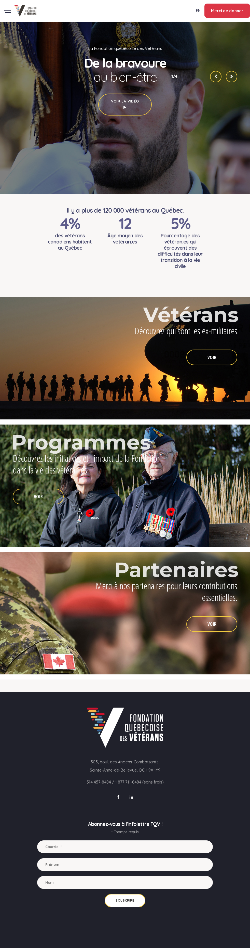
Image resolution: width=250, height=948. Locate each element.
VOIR (211, 357)
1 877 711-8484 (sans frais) (139, 782)
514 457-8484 (99, 782)
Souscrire (125, 900)
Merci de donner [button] (227, 10)
